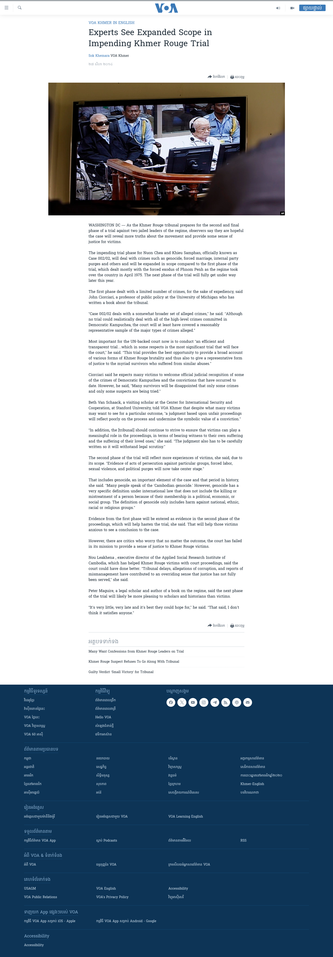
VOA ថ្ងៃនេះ (32, 717)
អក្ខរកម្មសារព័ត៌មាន (252, 758)
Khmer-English (252, 784)
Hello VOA (103, 717)
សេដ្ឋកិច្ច (101, 767)
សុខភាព (101, 784)
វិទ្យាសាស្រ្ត (175, 767)
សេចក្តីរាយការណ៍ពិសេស (183, 792)
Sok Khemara (99, 56)
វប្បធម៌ (172, 775)
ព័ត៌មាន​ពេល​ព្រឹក (105, 700)
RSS (243, 840)
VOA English (106, 888)
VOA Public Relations (40, 897)
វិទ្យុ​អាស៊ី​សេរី (176, 897)
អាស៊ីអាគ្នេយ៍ (32, 792)
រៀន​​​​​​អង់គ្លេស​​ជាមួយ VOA (112, 816)
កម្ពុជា (27, 758)
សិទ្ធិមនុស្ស (103, 775)
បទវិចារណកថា (249, 792)
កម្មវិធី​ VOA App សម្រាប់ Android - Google (126, 921)
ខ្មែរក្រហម (174, 784)
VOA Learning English (185, 816)
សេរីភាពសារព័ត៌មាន (252, 767)
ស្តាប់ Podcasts (106, 840)
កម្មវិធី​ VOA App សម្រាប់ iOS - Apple (49, 921)
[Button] (216, 77)
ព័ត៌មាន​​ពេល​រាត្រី (105, 709)
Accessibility (178, 888)
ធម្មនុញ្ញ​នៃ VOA (106, 864)
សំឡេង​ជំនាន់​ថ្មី (104, 726)
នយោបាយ (103, 758)
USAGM (30, 888)
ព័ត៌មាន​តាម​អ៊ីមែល (179, 840)
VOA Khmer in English (111, 23)
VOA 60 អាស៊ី (33, 734)
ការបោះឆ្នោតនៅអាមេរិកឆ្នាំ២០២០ (261, 775)
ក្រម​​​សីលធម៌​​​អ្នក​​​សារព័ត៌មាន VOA (189, 864)
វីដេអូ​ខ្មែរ (29, 700)
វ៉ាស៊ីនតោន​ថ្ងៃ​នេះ (34, 709)
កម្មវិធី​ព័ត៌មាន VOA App (40, 840)
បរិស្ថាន (173, 758)
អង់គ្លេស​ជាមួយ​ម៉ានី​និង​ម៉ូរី (39, 816)
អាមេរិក (28, 775)
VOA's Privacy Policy (112, 897)
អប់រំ (98, 792)
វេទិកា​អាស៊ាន (103, 734)
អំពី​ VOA (30, 864)
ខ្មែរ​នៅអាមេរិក (33, 784)
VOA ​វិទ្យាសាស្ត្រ (34, 726)
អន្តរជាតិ (29, 767)
